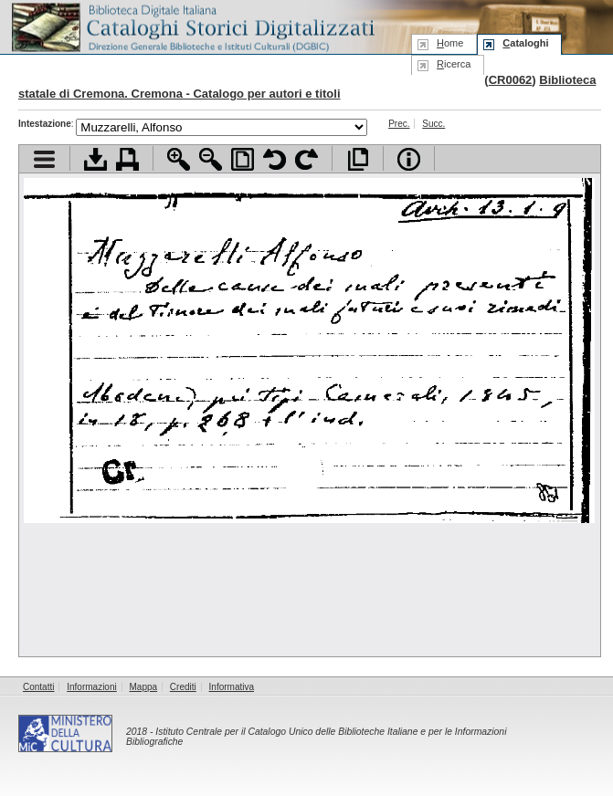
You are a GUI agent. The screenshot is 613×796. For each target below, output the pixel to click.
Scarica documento (95, 159)
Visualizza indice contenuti (44, 159)
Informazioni (91, 687)
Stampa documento (127, 159)
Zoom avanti (178, 159)
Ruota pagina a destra (306, 159)
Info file (408, 159)
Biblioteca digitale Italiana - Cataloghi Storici (192, 26)
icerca (453, 63)
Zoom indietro (210, 159)
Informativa (231, 687)
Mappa (144, 687)
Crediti (183, 687)
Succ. (433, 124)
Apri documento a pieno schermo (357, 159)
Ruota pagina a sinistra (274, 159)
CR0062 (511, 80)
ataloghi (525, 42)
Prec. (398, 124)
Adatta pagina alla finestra (242, 159)
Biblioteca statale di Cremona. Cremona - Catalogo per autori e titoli (307, 86)
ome (450, 42)
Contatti (38, 687)
